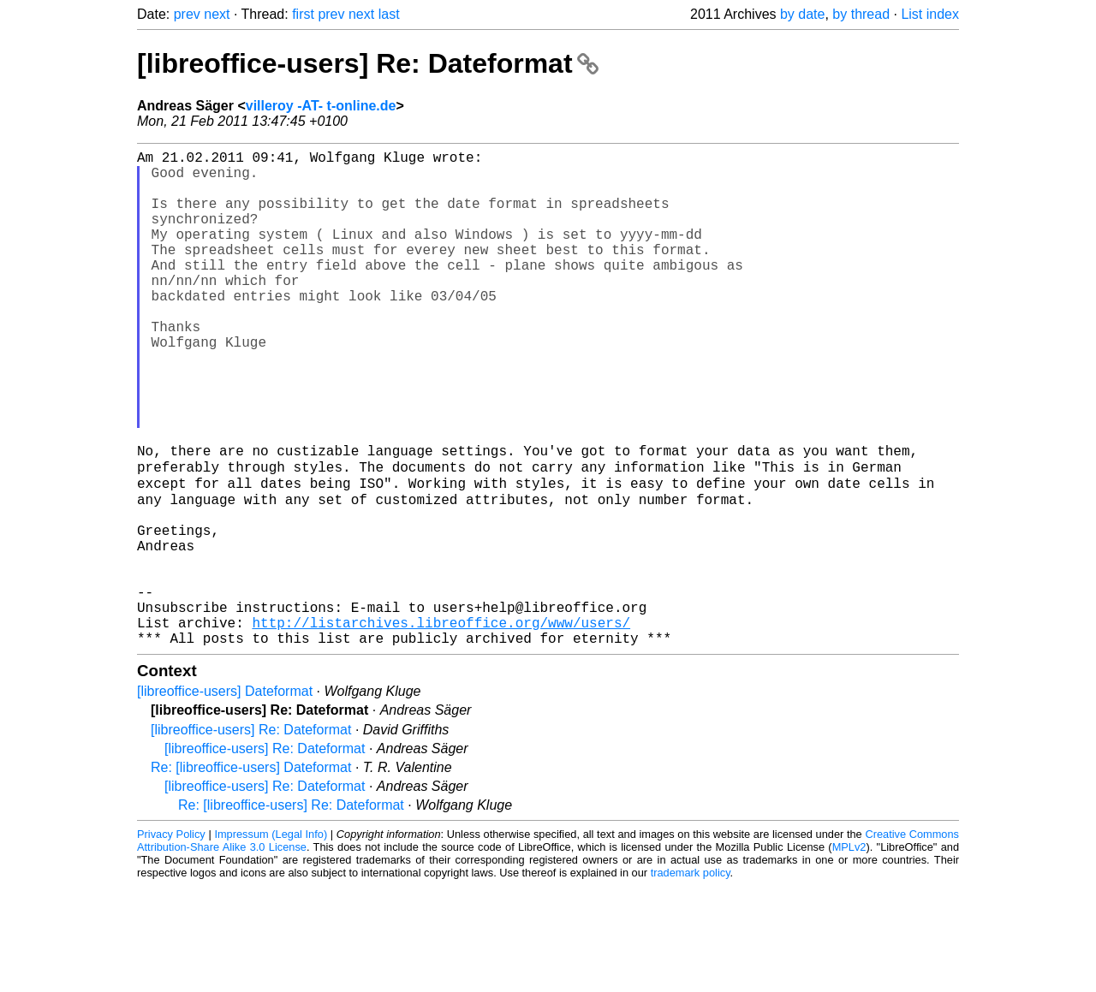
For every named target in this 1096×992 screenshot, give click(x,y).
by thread (861, 14)
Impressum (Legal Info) (270, 940)
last (389, 14)
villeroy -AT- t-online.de (321, 105)
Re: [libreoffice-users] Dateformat (251, 873)
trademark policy (690, 978)
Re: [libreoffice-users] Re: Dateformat (291, 911)
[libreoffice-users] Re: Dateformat (368, 63)
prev (187, 14)
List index (930, 14)
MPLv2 (849, 953)
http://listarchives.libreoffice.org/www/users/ (441, 725)
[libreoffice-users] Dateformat (225, 797)
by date (802, 14)
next (216, 14)
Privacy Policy (171, 940)
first (303, 14)
